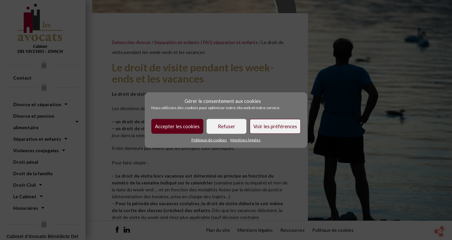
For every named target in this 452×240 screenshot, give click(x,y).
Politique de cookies (209, 139)
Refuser (226, 126)
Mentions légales (245, 139)
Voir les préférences (275, 126)
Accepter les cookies (177, 126)
